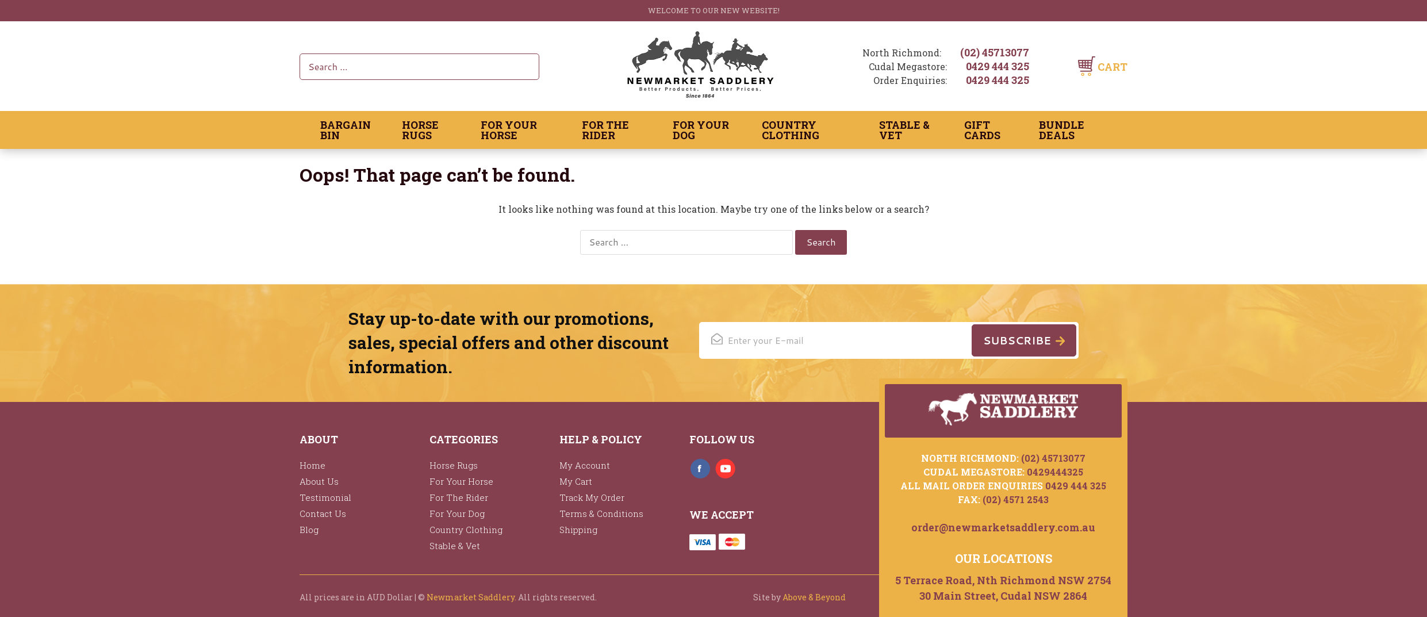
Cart (1112, 67)
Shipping (578, 529)
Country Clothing (790, 130)
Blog (309, 529)
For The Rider (605, 130)
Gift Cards (982, 130)
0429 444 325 (997, 66)
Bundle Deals (1061, 130)
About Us (319, 481)
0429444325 (1055, 470)
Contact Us (323, 513)
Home (312, 465)
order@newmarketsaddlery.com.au (1003, 526)
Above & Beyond (814, 597)
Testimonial (325, 497)
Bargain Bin (345, 130)
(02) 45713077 (994, 52)
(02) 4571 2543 (1016, 498)
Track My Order (591, 497)
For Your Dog (701, 130)
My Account (584, 465)
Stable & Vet (904, 130)
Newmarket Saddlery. (471, 597)
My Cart (575, 481)
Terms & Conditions (601, 513)
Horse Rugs (420, 130)
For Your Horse (509, 130)
